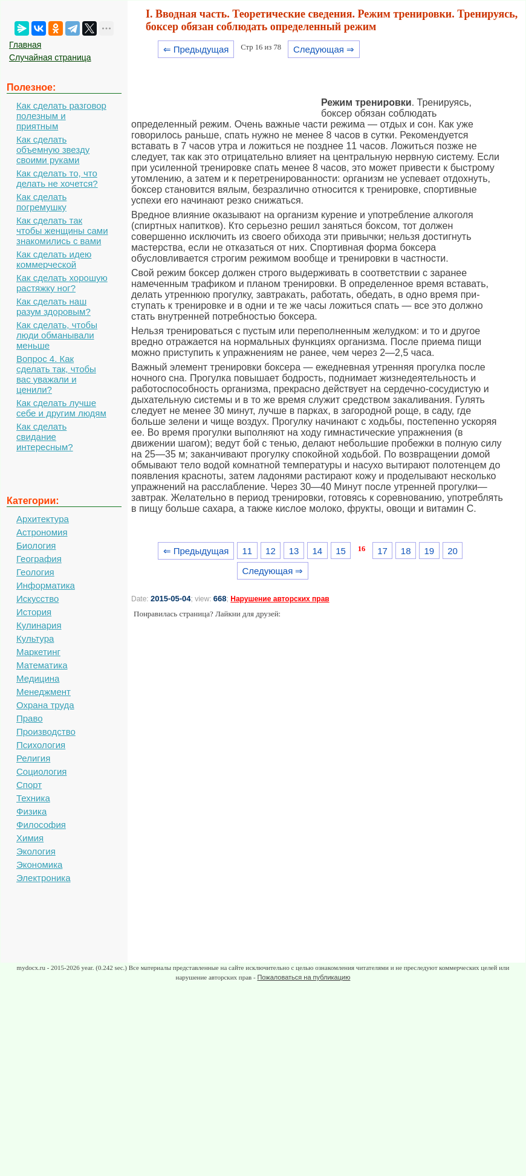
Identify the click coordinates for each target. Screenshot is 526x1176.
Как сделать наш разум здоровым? (53, 306)
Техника (33, 798)
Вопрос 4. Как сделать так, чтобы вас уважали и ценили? (56, 374)
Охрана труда (45, 705)
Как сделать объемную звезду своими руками (52, 149)
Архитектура (42, 519)
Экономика (39, 864)
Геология (35, 572)
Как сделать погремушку (41, 202)
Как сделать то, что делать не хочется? (57, 178)
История (33, 612)
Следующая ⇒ (323, 49)
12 (270, 551)
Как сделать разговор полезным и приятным (61, 115)
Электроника (43, 878)
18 (406, 551)
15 (341, 551)
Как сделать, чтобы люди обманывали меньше (56, 335)
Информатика (45, 585)
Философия (41, 824)
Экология (36, 851)
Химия (30, 838)
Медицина (37, 678)
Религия (33, 758)
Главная (25, 45)
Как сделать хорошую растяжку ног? (62, 283)
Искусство (37, 598)
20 (452, 551)
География (39, 559)
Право (29, 718)
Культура (35, 638)
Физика (31, 811)
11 (247, 551)
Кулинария (39, 625)
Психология (40, 745)
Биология (36, 545)
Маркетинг (38, 652)
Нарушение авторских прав (279, 599)
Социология (41, 771)
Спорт (29, 785)
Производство (46, 731)
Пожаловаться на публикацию (303, 977)
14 (317, 551)
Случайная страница (50, 57)
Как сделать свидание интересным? (44, 436)
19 (429, 551)
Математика (42, 665)
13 (294, 551)
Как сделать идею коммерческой (53, 259)
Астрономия (42, 532)
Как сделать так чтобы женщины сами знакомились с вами (62, 230)
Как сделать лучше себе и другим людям (61, 408)
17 (382, 551)
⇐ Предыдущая (196, 49)
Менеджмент (43, 692)
